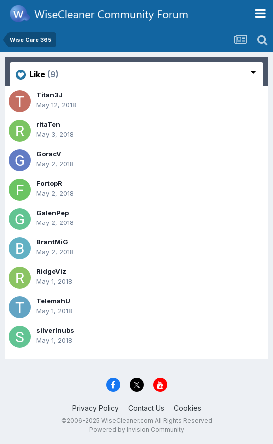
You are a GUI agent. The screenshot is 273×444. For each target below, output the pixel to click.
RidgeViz (51, 271)
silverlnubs (55, 330)
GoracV (48, 154)
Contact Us (146, 408)
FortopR (49, 183)
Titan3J (49, 95)
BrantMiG (52, 242)
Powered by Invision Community (136, 429)
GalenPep (52, 213)
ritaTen (48, 124)
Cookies (187, 408)
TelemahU (53, 301)
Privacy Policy (95, 408)
